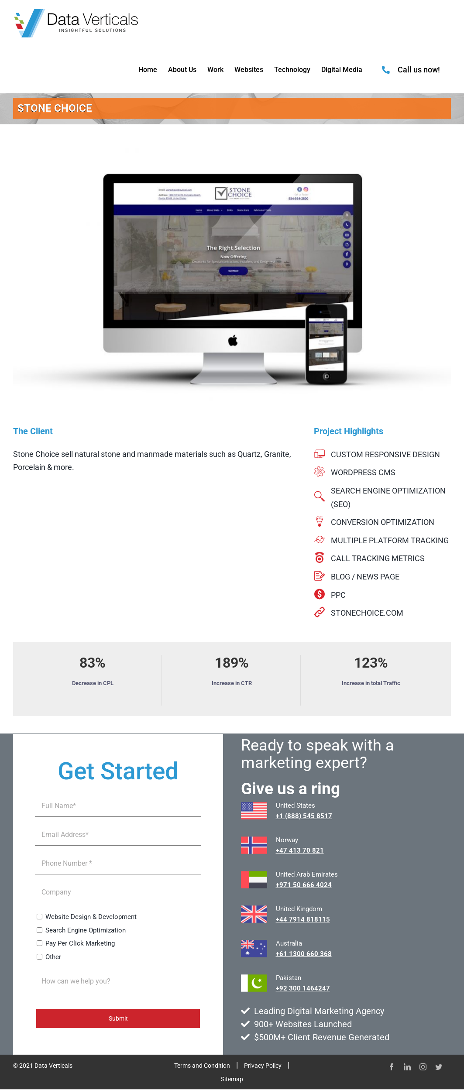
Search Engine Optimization (85, 930)
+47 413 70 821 (300, 850)
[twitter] (438, 1066)
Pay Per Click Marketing (80, 943)
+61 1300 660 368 (304, 954)
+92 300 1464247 (303, 988)
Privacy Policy (263, 1065)
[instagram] (422, 1066)
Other (53, 957)
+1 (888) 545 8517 (304, 816)
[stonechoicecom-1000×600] (232, 279)
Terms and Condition (202, 1065)
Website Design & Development (91, 917)
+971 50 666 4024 (304, 885)
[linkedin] (407, 1066)
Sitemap (232, 1079)
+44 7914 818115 (303, 919)
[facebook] (391, 1066)
